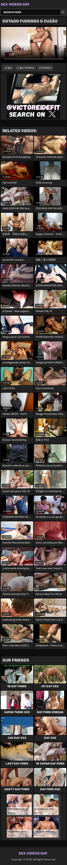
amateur (46, 67)
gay (10, 67)
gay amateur (27, 67)
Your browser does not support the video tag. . (33, 44)
